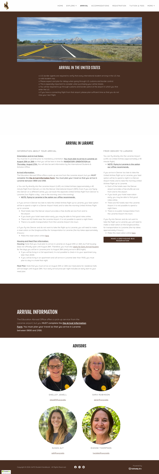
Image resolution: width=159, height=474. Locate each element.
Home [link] (60, 6)
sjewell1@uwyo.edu (58, 400)
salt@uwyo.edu (58, 453)
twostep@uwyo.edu (101, 453)
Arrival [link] (84, 6)
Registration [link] (119, 6)
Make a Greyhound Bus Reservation (123, 240)
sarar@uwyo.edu (101, 400)
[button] (71, 5)
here (47, 236)
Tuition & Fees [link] (136, 6)
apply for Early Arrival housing (86, 246)
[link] (6, 5)
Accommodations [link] (100, 6)
